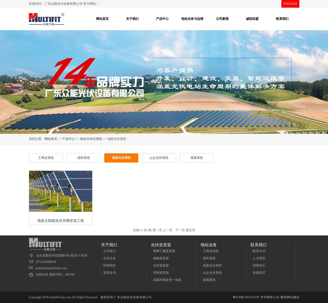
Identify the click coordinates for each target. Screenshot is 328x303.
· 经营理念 (108, 265)
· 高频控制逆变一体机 (166, 280)
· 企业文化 (108, 258)
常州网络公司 (269, 297)
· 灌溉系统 (208, 280)
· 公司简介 (108, 251)
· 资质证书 (108, 272)
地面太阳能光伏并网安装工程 (60, 221)
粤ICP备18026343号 (246, 297)
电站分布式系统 (91, 139)
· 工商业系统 (210, 251)
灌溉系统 (196, 157)
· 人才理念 (258, 258)
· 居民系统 (208, 258)
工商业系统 (46, 157)
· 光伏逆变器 (160, 265)
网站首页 (51, 139)
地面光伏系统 (121, 157)
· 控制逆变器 (160, 272)
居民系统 (83, 157)
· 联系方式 (258, 251)
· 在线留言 (258, 272)
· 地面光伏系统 (211, 265)
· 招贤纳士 (258, 265)
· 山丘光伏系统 (211, 272)
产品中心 (68, 139)
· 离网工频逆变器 (163, 251)
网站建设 (293, 297)
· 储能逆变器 (160, 258)
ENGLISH (290, 3)
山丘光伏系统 (158, 157)
